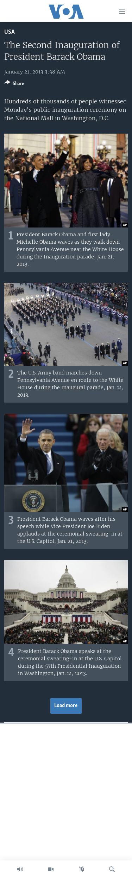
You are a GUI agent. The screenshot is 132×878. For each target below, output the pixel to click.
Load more (66, 706)
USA (9, 32)
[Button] (14, 84)
